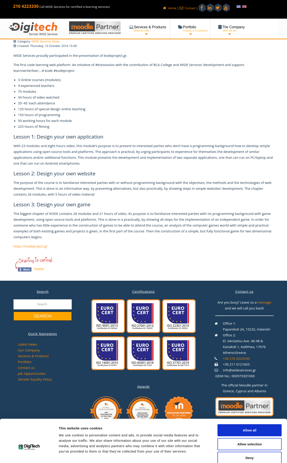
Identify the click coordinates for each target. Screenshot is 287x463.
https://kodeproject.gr (30, 246)
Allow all (250, 406)
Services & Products (33, 356)
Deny (250, 434)
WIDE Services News (46, 41)
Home (169, 8)
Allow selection (249, 420)
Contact (188, 8)
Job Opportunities (32, 373)
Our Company (29, 350)
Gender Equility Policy (35, 379)
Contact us (26, 367)
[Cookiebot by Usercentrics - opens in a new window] (29, 454)
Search (42, 316)
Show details (235, 454)
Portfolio (24, 361)
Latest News (27, 344)
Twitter (39, 269)
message (264, 302)
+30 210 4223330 (236, 358)
